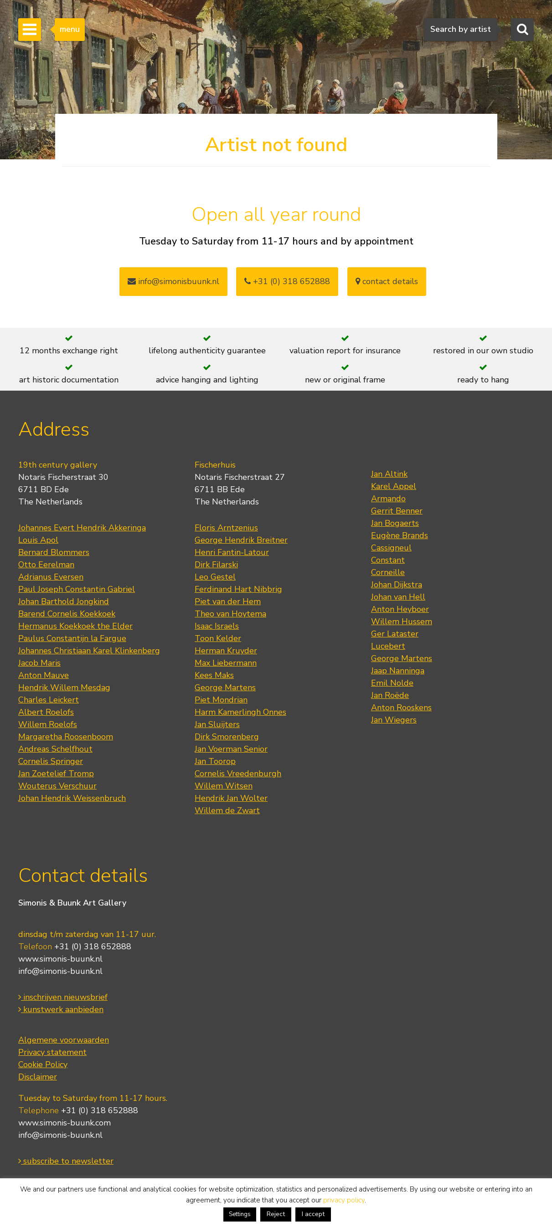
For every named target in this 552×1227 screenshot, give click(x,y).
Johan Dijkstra (396, 584)
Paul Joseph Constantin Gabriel (76, 589)
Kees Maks (214, 675)
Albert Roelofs (46, 712)
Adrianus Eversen (50, 576)
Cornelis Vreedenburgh (238, 773)
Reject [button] (276, 1214)
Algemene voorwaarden (63, 1039)
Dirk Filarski (216, 564)
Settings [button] (240, 1214)
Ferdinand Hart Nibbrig (238, 589)
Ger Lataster (394, 633)
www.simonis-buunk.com (64, 1122)
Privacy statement (52, 1052)
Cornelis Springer (50, 761)
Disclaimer (37, 1076)
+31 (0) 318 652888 (287, 281)
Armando (388, 498)
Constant (388, 560)
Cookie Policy (42, 1064)
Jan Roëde (390, 695)
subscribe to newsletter (65, 1161)
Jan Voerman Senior (231, 748)
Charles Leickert (48, 699)
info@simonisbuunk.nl (173, 281)
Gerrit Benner (397, 510)
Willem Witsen (224, 785)
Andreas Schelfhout (55, 748)
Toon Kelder (218, 638)
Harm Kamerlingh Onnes (240, 712)
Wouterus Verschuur (57, 785)
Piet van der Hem (228, 601)
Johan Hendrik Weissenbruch (72, 798)
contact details (387, 281)
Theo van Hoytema (230, 613)
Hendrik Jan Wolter (231, 798)
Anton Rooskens (401, 707)
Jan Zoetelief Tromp (56, 773)
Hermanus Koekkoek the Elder (75, 626)
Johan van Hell (398, 596)
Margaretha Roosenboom (65, 736)
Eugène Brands (399, 535)
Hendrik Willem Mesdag (64, 687)
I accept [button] (313, 1214)
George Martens (225, 687)
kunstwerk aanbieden (60, 1009)
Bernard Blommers (53, 552)
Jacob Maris (39, 662)
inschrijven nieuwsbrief (63, 997)
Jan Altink (389, 473)
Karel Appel (393, 486)
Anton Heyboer (400, 609)
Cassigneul (391, 547)
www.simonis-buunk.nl (60, 958)
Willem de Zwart (227, 810)
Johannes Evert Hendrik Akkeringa (82, 527)
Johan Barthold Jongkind (63, 601)
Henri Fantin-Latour (232, 552)
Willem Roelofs (47, 724)
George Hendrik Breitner (241, 540)
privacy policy (344, 1200)
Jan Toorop (215, 761)
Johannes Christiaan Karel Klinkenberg (89, 650)
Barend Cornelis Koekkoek (66, 613)
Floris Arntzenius (226, 527)
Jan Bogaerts (395, 523)
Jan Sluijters (217, 724)
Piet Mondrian (221, 699)
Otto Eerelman (46, 564)
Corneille (388, 572)
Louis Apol (38, 540)
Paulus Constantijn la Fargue (72, 638)
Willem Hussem (401, 621)
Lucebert (388, 646)
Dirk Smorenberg (227, 736)
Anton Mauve (43, 675)
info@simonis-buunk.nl (60, 971)
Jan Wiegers (394, 719)
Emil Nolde (392, 682)
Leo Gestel (215, 576)
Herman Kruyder (226, 650)
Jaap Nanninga (397, 670)
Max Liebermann (226, 662)
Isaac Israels (217, 626)
